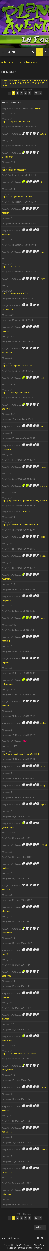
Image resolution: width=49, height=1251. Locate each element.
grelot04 (6, 409)
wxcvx (43, 1087)
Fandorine (6, 234)
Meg (42, 618)
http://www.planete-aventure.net (16, 121)
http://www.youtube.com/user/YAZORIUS (21, 754)
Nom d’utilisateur (11, 102)
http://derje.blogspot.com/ (14, 170)
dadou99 (6, 705)
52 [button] (36, 93)
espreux (5, 662)
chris (42, 537)
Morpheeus (7, 352)
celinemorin (7, 684)
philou (43, 723)
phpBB (18, 1245)
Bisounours (7, 932)
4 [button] (25, 93)
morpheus (6, 600)
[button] (9, 93)
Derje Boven (7, 157)
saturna (5, 1110)
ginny (42, 785)
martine (5, 868)
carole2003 (7, 1172)
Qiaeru (39, 1248)
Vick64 (43, 1149)
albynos (5, 1019)
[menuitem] (11, 52)
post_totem (7, 1070)
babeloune (6, 1194)
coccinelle (6, 449)
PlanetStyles (40, 1245)
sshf (42, 252)
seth (42, 378)
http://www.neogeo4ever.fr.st (15, 293)
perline (43, 486)
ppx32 (43, 556)
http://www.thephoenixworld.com (17, 365)
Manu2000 (7, 1040)
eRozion (6, 911)
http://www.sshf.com (11, 266)
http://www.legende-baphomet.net (17, 196)
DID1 (42, 766)
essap (43, 467)
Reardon (26, 511)
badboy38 (6, 976)
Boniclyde (6, 889)
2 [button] (17, 93)
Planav (38, 108)
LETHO (43, 845)
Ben (42, 182)
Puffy (42, 279)
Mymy (43, 804)
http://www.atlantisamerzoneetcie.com (19, 1053)
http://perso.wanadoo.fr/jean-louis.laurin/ (20, 524)
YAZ (25, 741)
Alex (42, 426)
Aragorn (5, 213)
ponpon (5, 997)
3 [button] (21, 93)
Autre (4, 85)
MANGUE (6, 641)
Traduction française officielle (20, 1248)
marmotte (6, 579)
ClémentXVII (7, 309)
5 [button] (29, 93)
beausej (5, 331)
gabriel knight (8, 827)
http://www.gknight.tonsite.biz (15, 392)
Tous (23, 80)
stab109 (6, 954)
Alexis (43, 134)
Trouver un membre (10, 80)
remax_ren (7, 1132)
